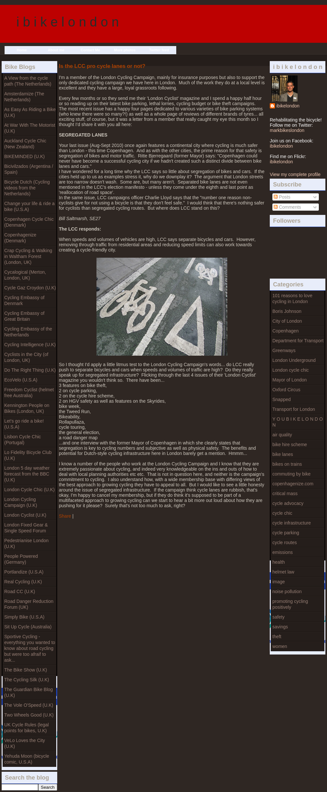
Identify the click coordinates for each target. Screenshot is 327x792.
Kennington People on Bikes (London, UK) (26, 408)
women (279, 646)
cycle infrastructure (291, 522)
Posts (282, 197)
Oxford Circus (286, 389)
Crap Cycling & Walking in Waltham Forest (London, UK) (28, 256)
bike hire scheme (289, 444)
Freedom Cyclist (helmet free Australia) (29, 392)
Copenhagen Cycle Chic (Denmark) (29, 222)
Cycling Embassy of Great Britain (24, 316)
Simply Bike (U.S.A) (24, 617)
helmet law (283, 571)
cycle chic (282, 513)
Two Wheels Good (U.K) (29, 715)
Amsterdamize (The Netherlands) (24, 96)
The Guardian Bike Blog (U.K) (28, 692)
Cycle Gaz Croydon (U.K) (30, 287)
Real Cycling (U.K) (23, 581)
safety (278, 617)
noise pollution (287, 591)
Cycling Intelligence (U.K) (30, 344)
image (278, 581)
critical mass (285, 493)
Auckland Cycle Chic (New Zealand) (25, 143)
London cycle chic (290, 370)
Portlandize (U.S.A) (23, 571)
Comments (287, 207)
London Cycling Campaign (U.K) (20, 502)
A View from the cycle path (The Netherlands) (27, 81)
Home (22, 50)
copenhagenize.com (292, 483)
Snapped (281, 399)
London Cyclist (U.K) (25, 515)
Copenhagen (285, 330)
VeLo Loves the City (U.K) (24, 743)
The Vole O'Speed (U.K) (28, 705)
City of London (287, 321)
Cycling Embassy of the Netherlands (28, 331)
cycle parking (285, 532)
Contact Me (90, 50)
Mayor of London (289, 379)
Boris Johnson (286, 311)
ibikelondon (288, 105)
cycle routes (284, 542)
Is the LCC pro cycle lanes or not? (102, 66)
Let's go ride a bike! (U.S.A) (24, 423)
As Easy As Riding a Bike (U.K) (30, 112)
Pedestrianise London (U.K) (26, 543)
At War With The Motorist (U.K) (29, 128)
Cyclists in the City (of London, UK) (26, 357)
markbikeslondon (287, 130)
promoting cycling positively (290, 604)
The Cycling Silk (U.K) (26, 679)
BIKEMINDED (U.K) (24, 156)
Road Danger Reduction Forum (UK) (28, 604)
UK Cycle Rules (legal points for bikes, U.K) (26, 727)
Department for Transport (297, 340)
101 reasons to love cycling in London (292, 298)
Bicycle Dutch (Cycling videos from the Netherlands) (27, 187)
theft (276, 636)
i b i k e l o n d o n (67, 22)
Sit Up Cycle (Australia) (28, 626)
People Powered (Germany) (21, 559)
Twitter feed (159, 50)
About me (56, 50)
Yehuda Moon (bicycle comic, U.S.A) (26, 759)
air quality (282, 434)
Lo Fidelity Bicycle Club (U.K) (28, 455)
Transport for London (293, 409)
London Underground (294, 360)
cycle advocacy (287, 503)
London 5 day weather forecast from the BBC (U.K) (27, 473)
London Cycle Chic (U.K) (29, 489)
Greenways (284, 350)
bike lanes (282, 454)
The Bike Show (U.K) (25, 669)
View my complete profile (295, 174)
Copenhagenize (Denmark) (20, 237)
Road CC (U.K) (19, 591)
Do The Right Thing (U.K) (30, 370)
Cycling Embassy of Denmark (24, 300)
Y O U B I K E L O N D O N (297, 422)
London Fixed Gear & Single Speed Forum (26, 527)
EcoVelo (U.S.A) (20, 379)
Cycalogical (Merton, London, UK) (25, 275)
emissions (282, 552)
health (278, 562)
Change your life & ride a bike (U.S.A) (29, 206)
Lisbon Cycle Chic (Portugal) (22, 439)
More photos (125, 50)
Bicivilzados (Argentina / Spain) (28, 169)
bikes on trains (287, 464)
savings (280, 626)
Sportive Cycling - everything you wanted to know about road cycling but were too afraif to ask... (29, 648)
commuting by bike (291, 474)
